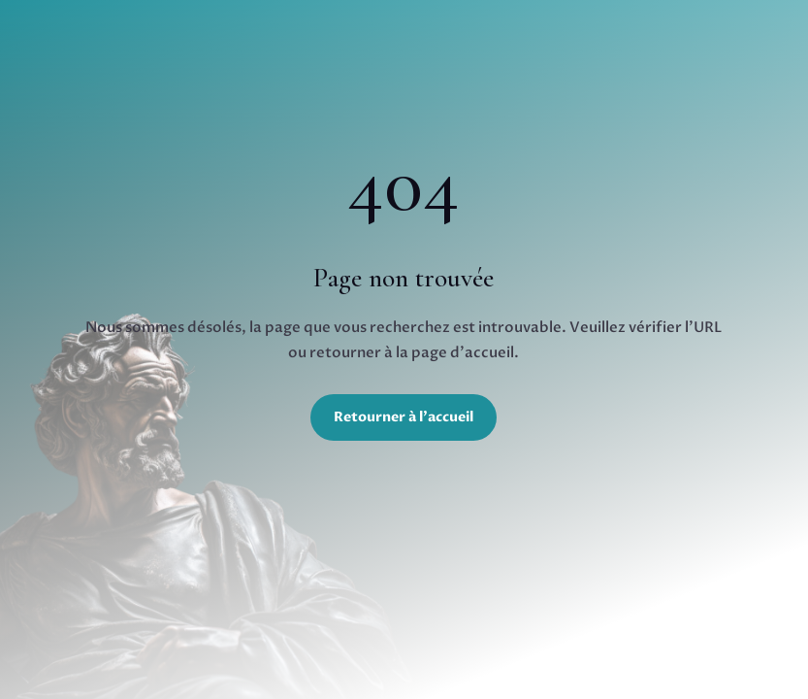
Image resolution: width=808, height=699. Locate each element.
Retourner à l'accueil (403, 417)
